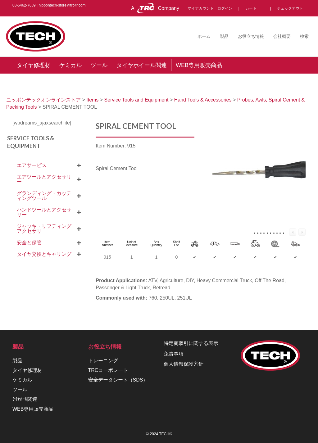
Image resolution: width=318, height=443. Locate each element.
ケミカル (22, 379)
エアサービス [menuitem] (32, 165)
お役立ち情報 (251, 36)
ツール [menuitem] (99, 65)
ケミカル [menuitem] (70, 65)
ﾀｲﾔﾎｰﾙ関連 (24, 399)
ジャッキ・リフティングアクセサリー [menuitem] (44, 229)
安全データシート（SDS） (118, 379)
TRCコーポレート (108, 370)
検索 (304, 36)
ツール (19, 389)
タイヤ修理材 (27, 370)
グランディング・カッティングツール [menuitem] (44, 196)
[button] (79, 165)
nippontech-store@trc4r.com (62, 5)
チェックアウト (290, 8)
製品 (224, 36)
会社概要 (282, 36)
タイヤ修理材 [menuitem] (33, 65)
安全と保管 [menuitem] (29, 242)
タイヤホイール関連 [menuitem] (141, 65)
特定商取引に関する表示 (191, 343)
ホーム (204, 36)
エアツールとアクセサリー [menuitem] (44, 179)
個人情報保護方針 (183, 364)
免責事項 (174, 353)
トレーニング (103, 360)
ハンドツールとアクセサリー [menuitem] (44, 212)
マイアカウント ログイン (212, 8)
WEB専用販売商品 (32, 409)
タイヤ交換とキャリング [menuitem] (44, 254)
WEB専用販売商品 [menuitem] (199, 65)
